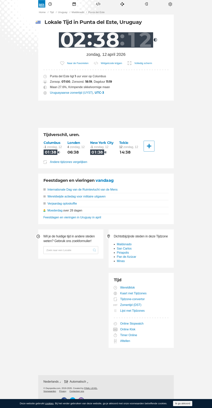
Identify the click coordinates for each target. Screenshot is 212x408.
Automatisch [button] (78, 381)
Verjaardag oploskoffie (60, 203)
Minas (121, 261)
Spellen (122, 3)
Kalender (74, 3)
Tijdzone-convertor (132, 299)
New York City (102, 143)
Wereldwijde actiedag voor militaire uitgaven (74, 196)
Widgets (98, 3)
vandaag (104, 180)
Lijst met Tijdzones (132, 310)
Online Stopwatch (131, 323)
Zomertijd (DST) (130, 304)
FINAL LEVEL (90, 388)
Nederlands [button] (51, 381)
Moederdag (54, 210)
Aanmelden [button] (146, 3)
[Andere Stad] (149, 146)
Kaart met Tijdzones (133, 293)
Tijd (50, 3)
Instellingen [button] (170, 3)
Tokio (123, 143)
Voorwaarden (49, 391)
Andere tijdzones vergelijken (68, 161)
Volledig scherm (143, 63)
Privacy (62, 391)
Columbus (52, 143)
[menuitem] (50, 3)
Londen (73, 143)
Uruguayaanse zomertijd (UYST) (71, 92)
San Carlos (124, 248)
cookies (49, 403)
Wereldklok (127, 287)
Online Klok (127, 329)
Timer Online (128, 335)
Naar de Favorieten (77, 63)
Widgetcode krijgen (111, 63)
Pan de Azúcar (126, 256)
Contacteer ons (76, 391)
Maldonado (124, 244)
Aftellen (125, 340)
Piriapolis (123, 252)
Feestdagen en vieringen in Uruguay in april (72, 217)
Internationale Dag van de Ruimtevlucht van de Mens (80, 189)
